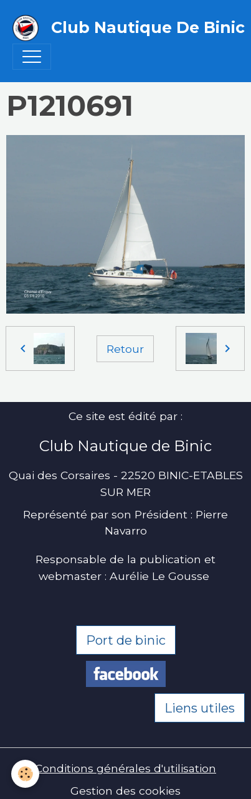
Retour (125, 348)
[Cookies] (25, 774)
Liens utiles (199, 708)
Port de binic (126, 640)
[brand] (119, 28)
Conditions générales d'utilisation (125, 768)
